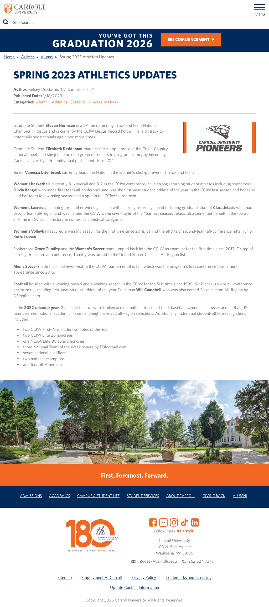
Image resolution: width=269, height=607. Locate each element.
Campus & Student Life (98, 495)
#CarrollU (186, 530)
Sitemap (65, 577)
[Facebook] (153, 521)
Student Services (143, 495)
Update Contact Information (134, 587)
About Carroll (180, 495)
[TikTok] (184, 521)
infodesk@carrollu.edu (157, 561)
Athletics (59, 102)
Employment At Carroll (101, 577)
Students (78, 102)
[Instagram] (174, 521)
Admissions (31, 495)
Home (9, 56)
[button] (259, 597)
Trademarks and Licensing (188, 577)
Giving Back (214, 495)
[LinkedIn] (195, 521)
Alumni (47, 56)
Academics (59, 495)
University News (103, 102)
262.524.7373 (201, 561)
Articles (28, 56)
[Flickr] (163, 521)
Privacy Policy (143, 577)
